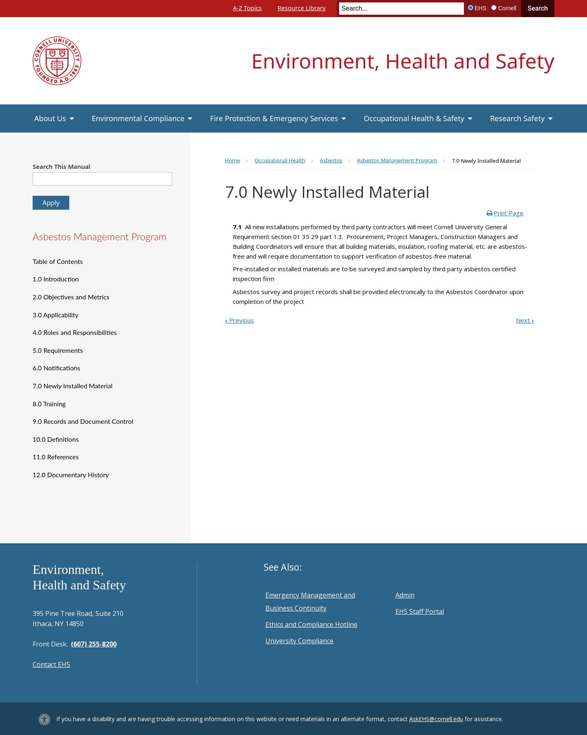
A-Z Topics (247, 8)
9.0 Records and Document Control (83, 421)
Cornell (507, 8)
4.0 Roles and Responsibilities (75, 332)
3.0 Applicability (55, 315)
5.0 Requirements (58, 350)
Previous (239, 320)
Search (537, 8)
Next (525, 320)
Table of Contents (58, 261)
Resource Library (302, 8)
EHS (481, 8)
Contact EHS (51, 664)
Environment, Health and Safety (403, 61)
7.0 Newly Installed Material (73, 386)
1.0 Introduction (56, 279)
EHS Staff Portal (419, 611)
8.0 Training (49, 403)
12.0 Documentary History (71, 474)
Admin (405, 595)
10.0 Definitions (56, 439)
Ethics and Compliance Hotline (311, 624)
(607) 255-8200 (94, 644)
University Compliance (299, 640)
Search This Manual (61, 166)
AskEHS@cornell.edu (436, 719)
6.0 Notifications (56, 368)
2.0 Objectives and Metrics (71, 297)
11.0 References (56, 456)
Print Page (508, 213)
